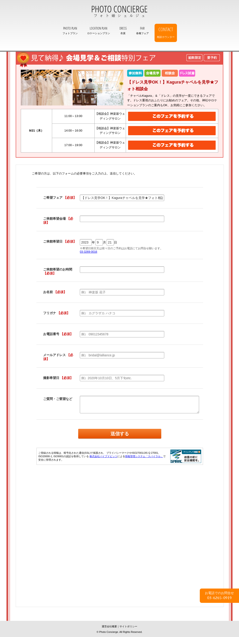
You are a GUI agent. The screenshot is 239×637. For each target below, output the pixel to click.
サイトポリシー (128, 626)
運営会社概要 (109, 626)
